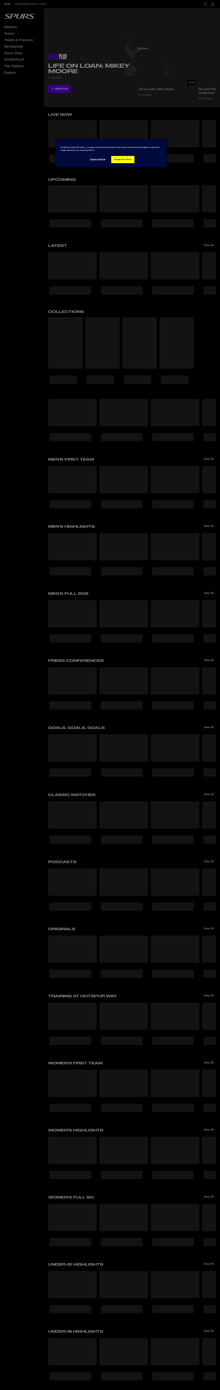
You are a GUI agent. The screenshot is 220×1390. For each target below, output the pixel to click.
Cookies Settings (98, 159)
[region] (111, 153)
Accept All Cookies (122, 159)
